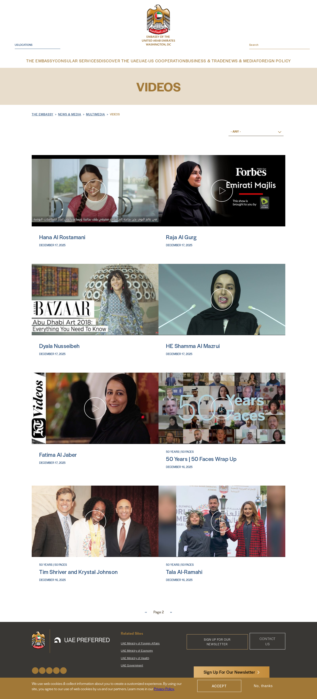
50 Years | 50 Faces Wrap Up (201, 457)
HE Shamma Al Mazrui (193, 344)
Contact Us (268, 640)
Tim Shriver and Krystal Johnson (78, 570)
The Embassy (52, 60)
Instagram (49, 669)
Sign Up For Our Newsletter (229, 672)
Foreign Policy (263, 60)
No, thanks (263, 686)
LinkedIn (63, 669)
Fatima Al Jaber (58, 453)
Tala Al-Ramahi (184, 570)
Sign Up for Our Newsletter (217, 640)
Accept (219, 685)
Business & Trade (199, 60)
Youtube (56, 669)
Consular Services (86, 60)
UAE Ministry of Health (135, 657)
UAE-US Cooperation (161, 60)
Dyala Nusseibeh (59, 344)
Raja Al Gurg (181, 235)
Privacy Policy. (164, 688)
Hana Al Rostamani (62, 235)
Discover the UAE (123, 60)
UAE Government (132, 664)
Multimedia (95, 114)
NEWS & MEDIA (69, 114)
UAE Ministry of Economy (137, 649)
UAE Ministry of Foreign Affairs (140, 642)
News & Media (232, 60)
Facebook (35, 669)
